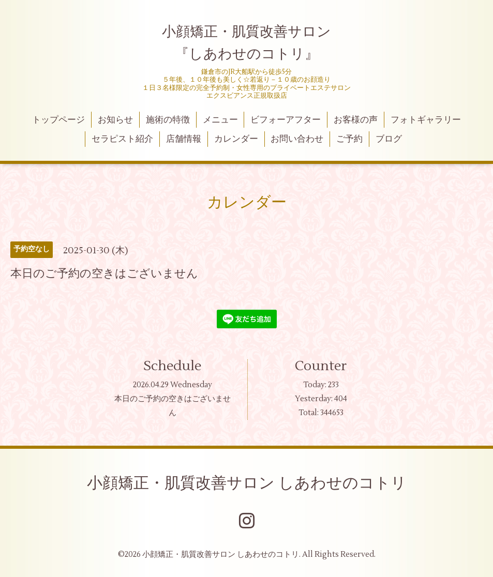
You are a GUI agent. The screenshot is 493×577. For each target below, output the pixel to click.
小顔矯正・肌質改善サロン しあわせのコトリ (247, 483)
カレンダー (236, 139)
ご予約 (349, 139)
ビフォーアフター (285, 120)
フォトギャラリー (426, 120)
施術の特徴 (168, 120)
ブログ (389, 139)
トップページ (58, 120)
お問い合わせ (297, 139)
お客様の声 (356, 120)
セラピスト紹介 (122, 139)
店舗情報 (183, 139)
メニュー (220, 120)
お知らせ (115, 120)
